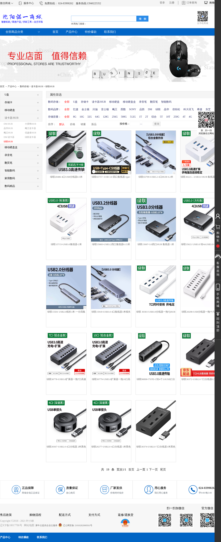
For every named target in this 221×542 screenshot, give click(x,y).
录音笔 (143, 101)
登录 (162, 2)
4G (190, 116)
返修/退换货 (125, 514)
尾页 (163, 469)
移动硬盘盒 (129, 101)
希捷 (199, 109)
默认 (61, 124)
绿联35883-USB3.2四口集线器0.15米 (111, 244)
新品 (94, 124)
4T (184, 116)
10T (168, 116)
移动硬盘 (114, 101)
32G (89, 116)
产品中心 (12, 86)
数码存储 (24, 86)
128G (106, 116)
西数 (123, 109)
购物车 (213, 2)
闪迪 (95, 109)
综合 (154, 116)
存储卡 (85, 101)
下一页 (153, 469)
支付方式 (94, 514)
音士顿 (105, 109)
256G (115, 116)
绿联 (158, 109)
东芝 (208, 109)
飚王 (114, 109)
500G (124, 116)
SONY (132, 109)
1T (140, 116)
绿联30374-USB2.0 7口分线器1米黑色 (155, 446)
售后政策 (6, 514)
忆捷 (75, 109)
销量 (83, 124)
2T (146, 116)
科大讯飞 (188, 109)
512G (133, 116)
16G (82, 116)
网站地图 (28, 525)
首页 (55, 31)
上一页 (140, 469)
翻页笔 (154, 101)
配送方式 (65, 514)
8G (74, 116)
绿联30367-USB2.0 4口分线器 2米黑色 (66, 446)
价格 (72, 124)
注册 (171, 2)
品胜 (142, 109)
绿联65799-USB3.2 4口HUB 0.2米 (155, 176)
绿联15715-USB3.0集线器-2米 (66, 244)
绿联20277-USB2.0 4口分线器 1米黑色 (111, 446)
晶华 (166, 109)
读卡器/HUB (37, 86)
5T (161, 116)
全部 (66, 101)
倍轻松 (176, 109)
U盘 (75, 101)
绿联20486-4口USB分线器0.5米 (66, 176)
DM (150, 109)
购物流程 (35, 514)
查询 (156, 124)
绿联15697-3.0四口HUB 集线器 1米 (156, 244)
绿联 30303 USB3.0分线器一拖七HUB (155, 311)
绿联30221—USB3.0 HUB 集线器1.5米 (200, 176)
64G (97, 116)
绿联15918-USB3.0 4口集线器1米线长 (111, 311)
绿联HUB (49, 86)
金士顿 (85, 109)
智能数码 (166, 101)
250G (176, 116)
